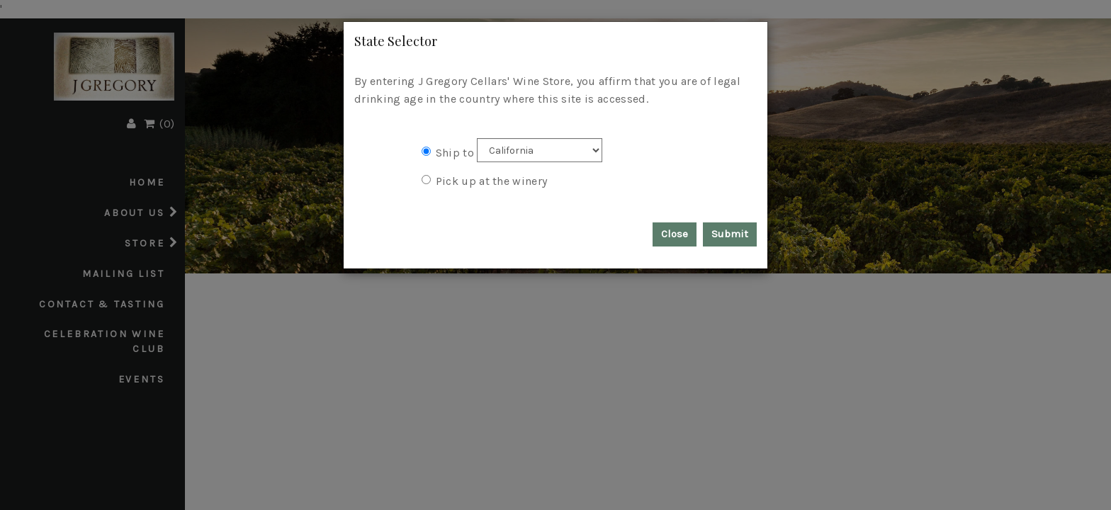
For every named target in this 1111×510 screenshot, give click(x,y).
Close (674, 233)
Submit (729, 233)
